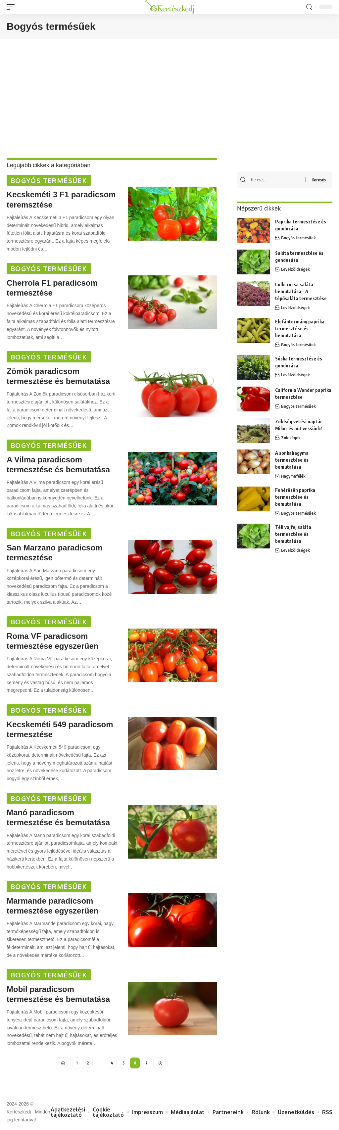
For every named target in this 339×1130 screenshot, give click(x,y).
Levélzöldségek (295, 269)
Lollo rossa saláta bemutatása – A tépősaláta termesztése (301, 292)
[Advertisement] (169, 102)
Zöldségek (291, 438)
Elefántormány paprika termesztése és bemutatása (299, 329)
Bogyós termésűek (49, 180)
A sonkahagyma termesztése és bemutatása (292, 460)
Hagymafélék (293, 476)
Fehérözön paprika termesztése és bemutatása (295, 497)
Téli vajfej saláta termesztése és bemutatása (293, 534)
